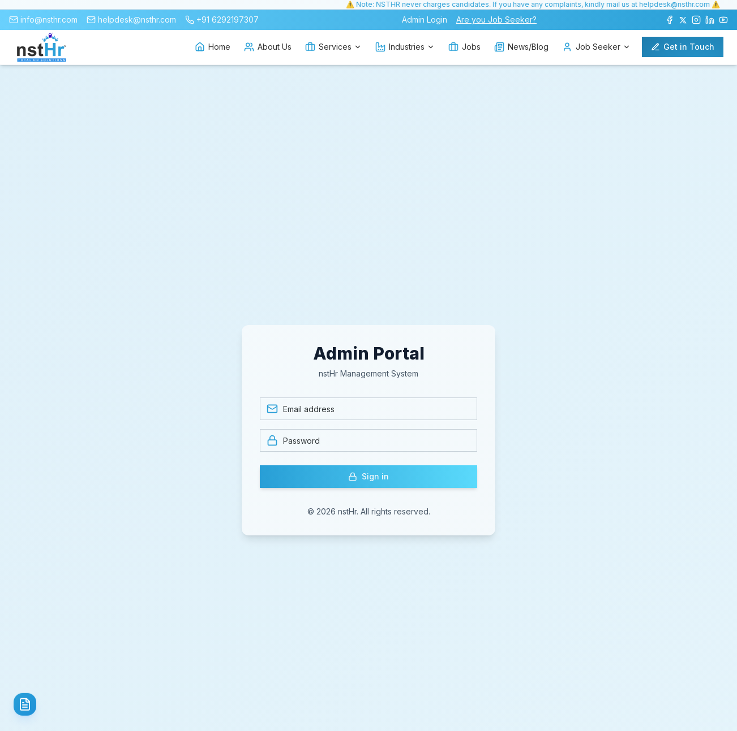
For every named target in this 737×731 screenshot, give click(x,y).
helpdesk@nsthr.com (137, 19)
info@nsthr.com (49, 19)
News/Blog (521, 47)
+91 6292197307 (227, 19)
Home (212, 47)
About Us (268, 47)
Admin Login (424, 19)
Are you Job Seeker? (496, 19)
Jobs (464, 47)
